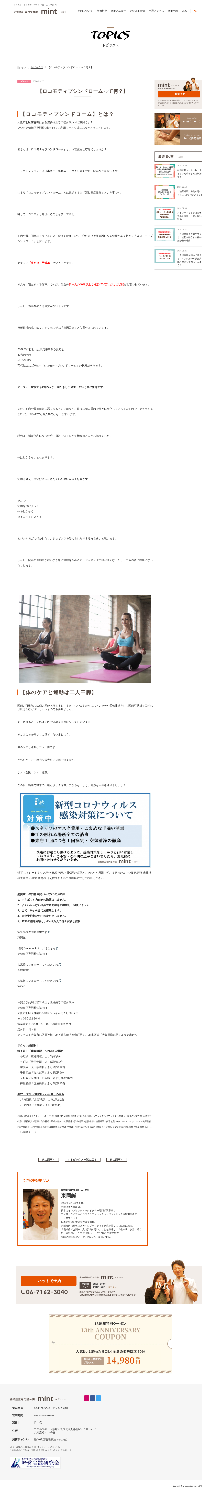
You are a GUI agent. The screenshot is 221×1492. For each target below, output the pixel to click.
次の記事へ (48, 1159)
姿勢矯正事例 (137, 10)
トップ (22, 67)
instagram (23, 969)
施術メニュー (118, 10)
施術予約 (173, 10)
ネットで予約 (48, 1281)
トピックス (37, 67)
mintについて (85, 10)
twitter (21, 986)
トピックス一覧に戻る (83, 1159)
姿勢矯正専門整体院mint (32, 953)
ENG (184, 10)
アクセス (113, 1287)
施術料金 (102, 10)
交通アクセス (156, 10)
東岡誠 (21, 937)
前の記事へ (116, 1159)
